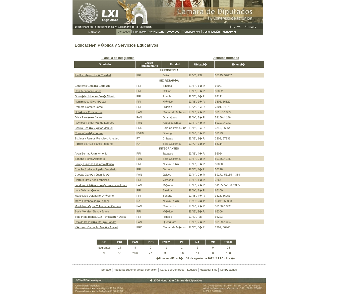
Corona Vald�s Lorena (89, 133)
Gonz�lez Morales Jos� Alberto (95, 96)
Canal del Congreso (172, 269)
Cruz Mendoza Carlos (88, 91)
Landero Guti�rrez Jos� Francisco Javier (101, 185)
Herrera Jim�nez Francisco (92, 179)
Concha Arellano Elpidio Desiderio (95, 169)
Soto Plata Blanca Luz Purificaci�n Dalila (100, 216)
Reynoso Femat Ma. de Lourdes (94, 122)
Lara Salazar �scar (87, 190)
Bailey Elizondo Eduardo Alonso (94, 164)
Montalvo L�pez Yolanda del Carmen (98, 206)
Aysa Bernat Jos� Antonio (91, 153)
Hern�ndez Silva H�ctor (90, 101)
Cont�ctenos (228, 269)
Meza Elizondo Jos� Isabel (92, 200)
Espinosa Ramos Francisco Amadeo (97, 138)
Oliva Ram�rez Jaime (88, 117)
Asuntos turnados (226, 58)
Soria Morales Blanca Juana (92, 211)
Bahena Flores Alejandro (90, 158)
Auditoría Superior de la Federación (135, 269)
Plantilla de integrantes (117, 58)
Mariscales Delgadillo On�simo (94, 195)
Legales (192, 269)
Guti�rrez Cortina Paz (89, 112)
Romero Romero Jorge (89, 106)
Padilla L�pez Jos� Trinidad (93, 75)
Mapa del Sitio (208, 269)
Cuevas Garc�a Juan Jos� (92, 174)
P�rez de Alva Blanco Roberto (94, 143)
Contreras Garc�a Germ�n (92, 85)
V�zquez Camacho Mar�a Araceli (96, 227)
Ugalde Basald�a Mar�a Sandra (95, 222)
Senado (106, 269)
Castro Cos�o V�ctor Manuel (94, 127)
